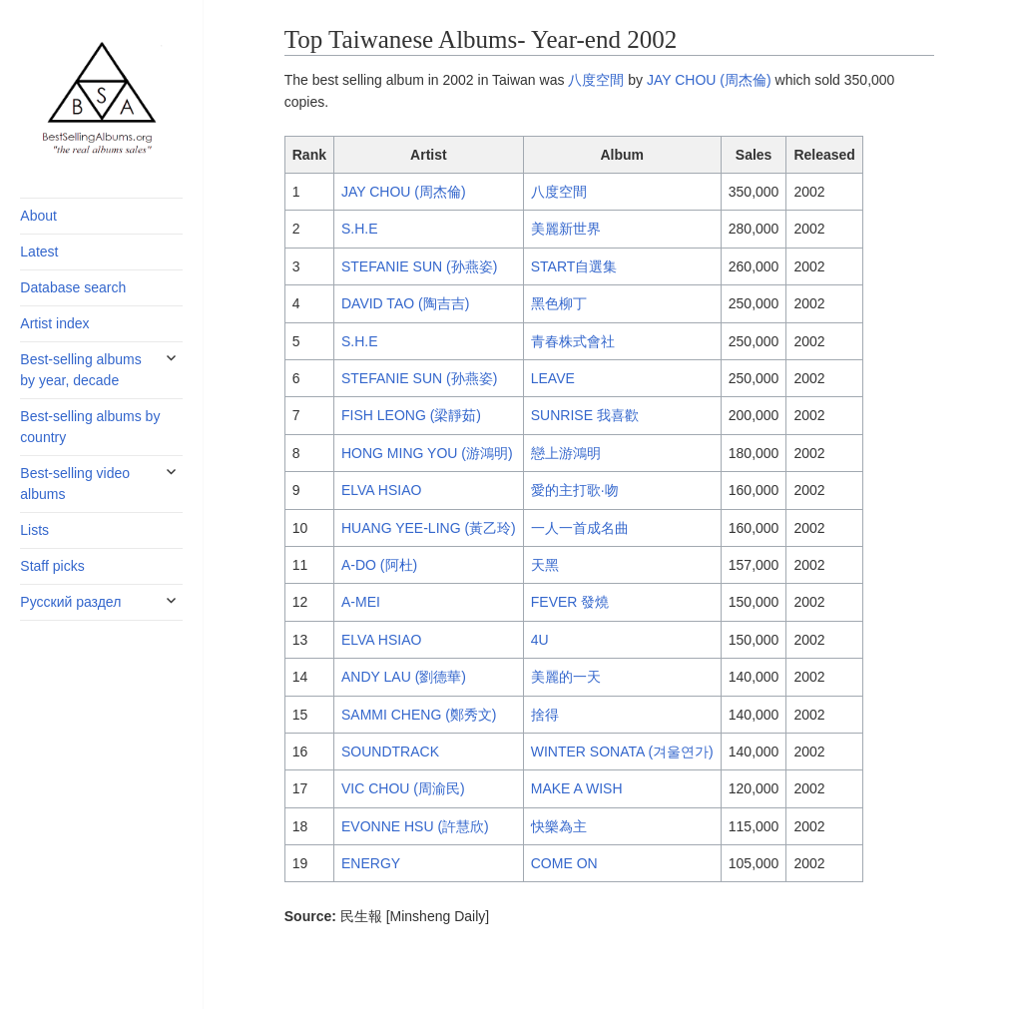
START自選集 (574, 266)
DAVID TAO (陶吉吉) (405, 303)
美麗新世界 (566, 229)
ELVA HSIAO (381, 490)
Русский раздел (70, 602)
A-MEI (360, 602)
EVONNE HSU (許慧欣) (415, 826)
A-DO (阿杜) (379, 565)
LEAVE (553, 378)
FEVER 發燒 (570, 602)
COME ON (564, 863)
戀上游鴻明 (566, 453)
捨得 (545, 715)
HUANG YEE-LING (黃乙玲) (428, 528)
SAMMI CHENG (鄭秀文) (419, 715)
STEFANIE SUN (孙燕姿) (419, 266)
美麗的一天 (566, 677)
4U (540, 640)
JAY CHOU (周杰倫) (709, 80)
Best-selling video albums (75, 483)
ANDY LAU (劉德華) (403, 677)
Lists (34, 530)
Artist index (54, 323)
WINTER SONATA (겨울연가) (622, 751)
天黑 (545, 565)
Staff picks (52, 566)
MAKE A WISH (577, 788)
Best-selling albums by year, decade (80, 369)
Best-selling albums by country (90, 426)
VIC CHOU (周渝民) (403, 788)
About (38, 216)
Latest (39, 251)
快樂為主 (559, 826)
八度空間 (596, 80)
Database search (73, 287)
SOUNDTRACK (390, 751)
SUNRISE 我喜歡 (585, 415)
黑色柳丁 (559, 303)
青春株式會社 (573, 341)
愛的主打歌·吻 (575, 490)
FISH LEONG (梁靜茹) (411, 415)
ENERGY (370, 863)
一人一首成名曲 (580, 528)
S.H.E (359, 229)
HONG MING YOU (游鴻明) (427, 453)
